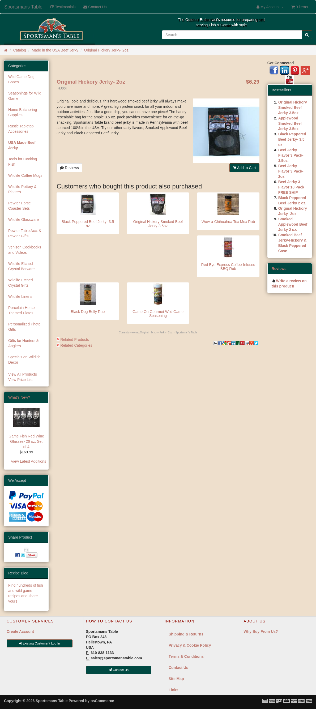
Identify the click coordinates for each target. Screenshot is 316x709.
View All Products (22, 374)
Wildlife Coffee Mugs (25, 175)
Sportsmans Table (23, 7)
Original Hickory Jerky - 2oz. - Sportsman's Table (168, 332)
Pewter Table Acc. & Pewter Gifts (24, 233)
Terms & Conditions (186, 656)
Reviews (69, 168)
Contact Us (178, 667)
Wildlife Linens (20, 296)
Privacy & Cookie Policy (190, 645)
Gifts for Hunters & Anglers (23, 343)
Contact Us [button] (119, 670)
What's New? (19, 397)
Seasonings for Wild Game (24, 96)
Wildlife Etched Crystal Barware (21, 266)
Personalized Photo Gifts (24, 327)
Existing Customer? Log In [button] (39, 643)
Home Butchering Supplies (22, 112)
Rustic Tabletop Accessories (20, 129)
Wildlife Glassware (23, 219)
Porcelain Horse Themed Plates (21, 310)
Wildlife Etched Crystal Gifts (20, 282)
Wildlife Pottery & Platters (22, 189)
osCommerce (102, 701)
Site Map (176, 679)
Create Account (20, 631)
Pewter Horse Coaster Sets (19, 205)
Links (173, 690)
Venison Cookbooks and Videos (24, 250)
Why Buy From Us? (261, 631)
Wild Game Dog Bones (21, 79)
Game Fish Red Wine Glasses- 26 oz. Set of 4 (26, 441)
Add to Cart (244, 168)
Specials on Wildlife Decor (24, 359)
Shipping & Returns (186, 634)
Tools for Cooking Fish (22, 161)
